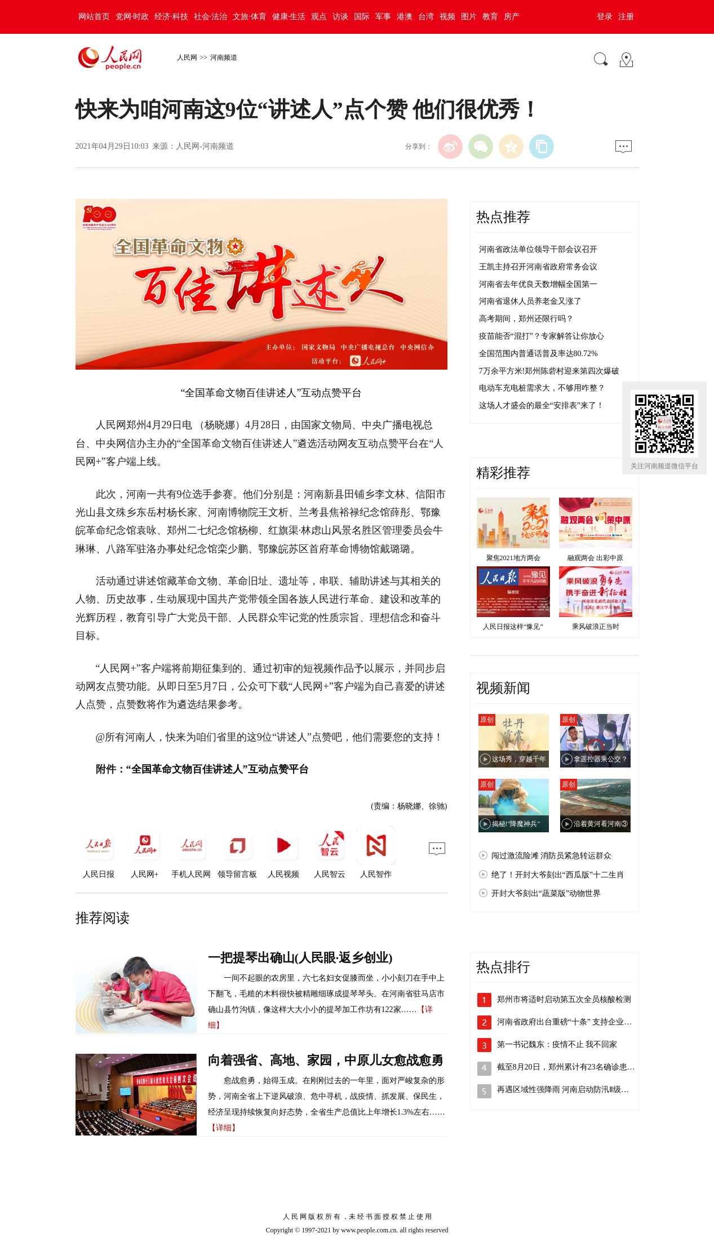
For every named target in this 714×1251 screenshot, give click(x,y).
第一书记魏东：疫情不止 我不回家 (557, 1044)
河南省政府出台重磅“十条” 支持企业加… (568, 1022)
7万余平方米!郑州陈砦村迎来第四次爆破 (549, 371)
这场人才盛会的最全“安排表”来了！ (541, 405)
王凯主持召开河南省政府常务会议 (538, 267)
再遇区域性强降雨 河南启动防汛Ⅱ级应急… (571, 1089)
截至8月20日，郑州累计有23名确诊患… (566, 1067)
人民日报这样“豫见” (513, 627)
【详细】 (224, 1128)
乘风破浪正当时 (595, 627)
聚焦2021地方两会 (513, 558)
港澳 (405, 16)
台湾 (426, 16)
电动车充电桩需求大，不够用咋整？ (542, 388)
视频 (447, 16)
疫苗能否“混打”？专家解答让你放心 (541, 336)
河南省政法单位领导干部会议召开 (538, 249)
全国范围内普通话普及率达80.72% (538, 353)
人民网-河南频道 (205, 146)
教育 (490, 16)
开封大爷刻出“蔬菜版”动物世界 (546, 893)
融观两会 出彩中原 (595, 558)
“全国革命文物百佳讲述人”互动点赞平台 (271, 392)
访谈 (340, 16)
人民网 (187, 57)
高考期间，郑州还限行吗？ (526, 318)
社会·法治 (211, 16)
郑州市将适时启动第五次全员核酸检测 (564, 999)
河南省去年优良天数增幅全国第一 (538, 284)
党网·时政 (132, 16)
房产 (512, 16)
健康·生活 (289, 16)
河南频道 (223, 57)
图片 (469, 16)
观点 (319, 16)
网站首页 (94, 16)
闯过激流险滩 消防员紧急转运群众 (551, 855)
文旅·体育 (250, 16)
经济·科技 (171, 16)
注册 (626, 16)
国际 (362, 16)
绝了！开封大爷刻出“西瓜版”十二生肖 (557, 875)
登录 (605, 16)
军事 (383, 16)
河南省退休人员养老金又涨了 (530, 301)
